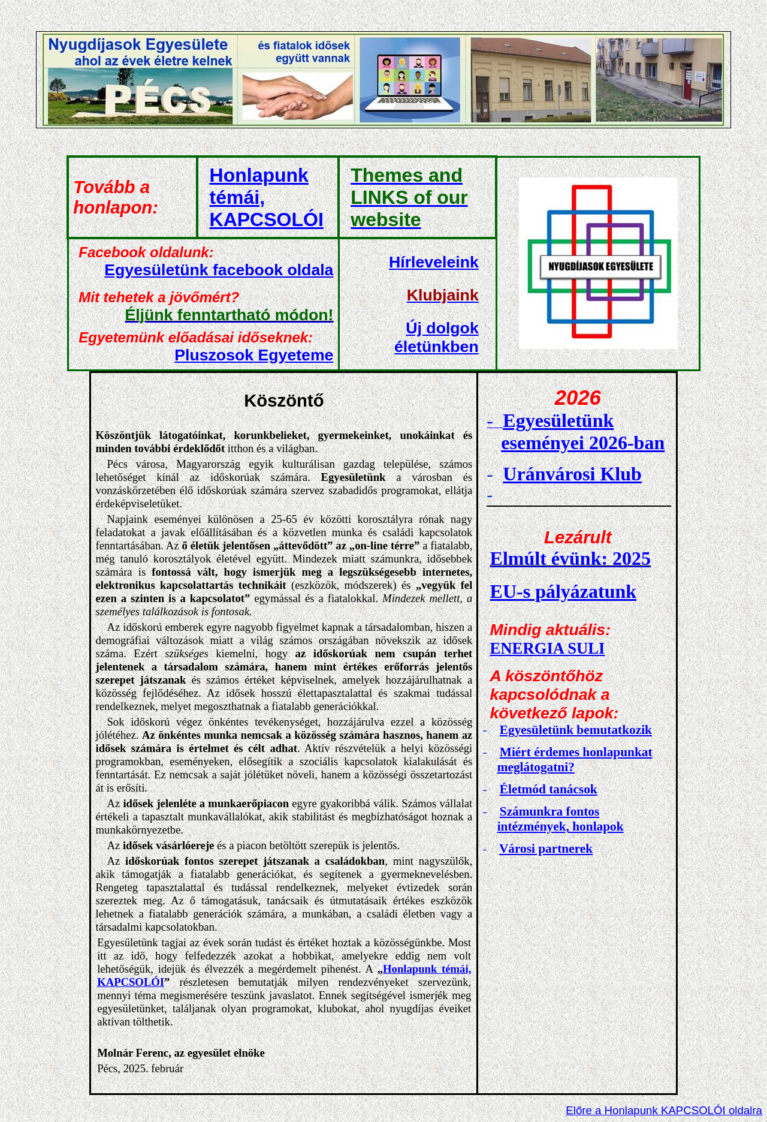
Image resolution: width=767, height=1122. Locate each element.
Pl (253, 355)
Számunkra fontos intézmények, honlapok (560, 819)
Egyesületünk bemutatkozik (576, 730)
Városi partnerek (546, 848)
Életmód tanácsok (548, 789)
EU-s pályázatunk (563, 591)
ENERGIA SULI (547, 648)
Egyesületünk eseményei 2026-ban (583, 431)
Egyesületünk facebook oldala (218, 270)
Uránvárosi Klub (572, 474)
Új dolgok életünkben (436, 337)
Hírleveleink (434, 262)
